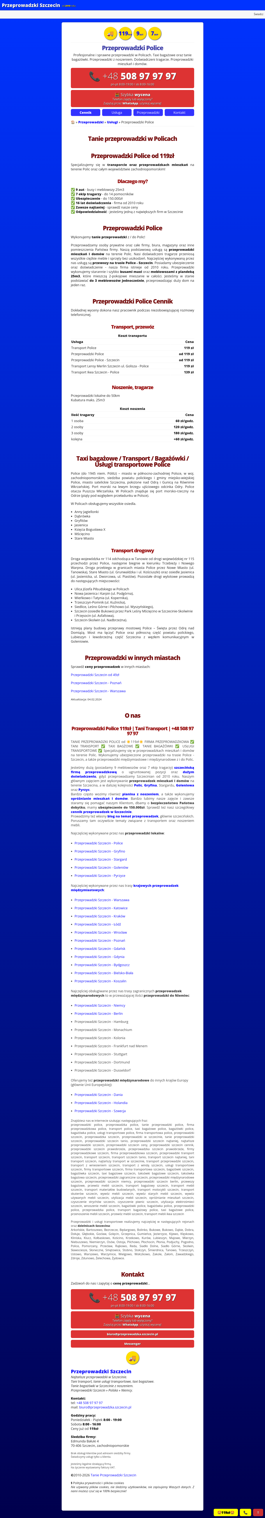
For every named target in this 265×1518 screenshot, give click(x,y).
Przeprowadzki (148, 112)
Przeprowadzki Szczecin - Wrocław (101, 932)
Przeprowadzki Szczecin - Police (99, 843)
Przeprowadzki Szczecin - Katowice (101, 908)
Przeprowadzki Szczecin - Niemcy (100, 1005)
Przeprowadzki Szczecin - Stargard (101, 859)
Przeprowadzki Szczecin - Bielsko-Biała (104, 973)
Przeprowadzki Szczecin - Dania (99, 1094)
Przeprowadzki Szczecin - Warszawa (98, 691)
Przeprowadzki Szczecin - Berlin (99, 1013)
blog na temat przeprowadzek (132, 816)
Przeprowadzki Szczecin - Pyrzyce (100, 875)
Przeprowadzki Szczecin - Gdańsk (100, 948)
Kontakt (179, 112)
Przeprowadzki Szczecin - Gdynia (100, 956)
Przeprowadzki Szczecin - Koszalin (100, 981)
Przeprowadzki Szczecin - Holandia (101, 1103)
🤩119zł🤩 (225, 1512)
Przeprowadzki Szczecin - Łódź (98, 924)
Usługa (117, 112)
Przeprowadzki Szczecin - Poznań (96, 683)
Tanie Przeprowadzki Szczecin (113, 1475)
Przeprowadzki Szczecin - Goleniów (101, 867)
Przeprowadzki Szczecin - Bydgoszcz (102, 965)
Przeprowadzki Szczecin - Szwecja (100, 1111)
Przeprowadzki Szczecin (31, 5)
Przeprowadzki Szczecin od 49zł (95, 675)
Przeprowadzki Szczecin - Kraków (100, 916)
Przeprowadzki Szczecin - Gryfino (100, 851)
